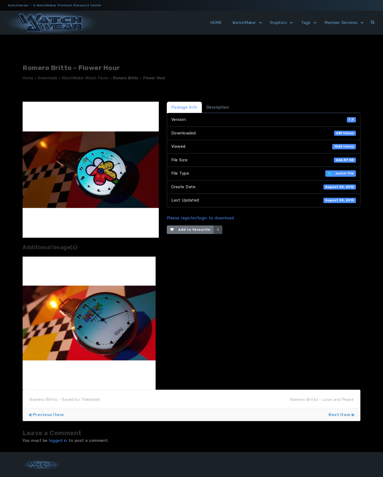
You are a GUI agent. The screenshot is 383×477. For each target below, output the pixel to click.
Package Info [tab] (184, 107)
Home (28, 78)
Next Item (339, 414)
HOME (216, 22)
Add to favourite (190, 230)
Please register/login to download (200, 218)
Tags (306, 22)
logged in (58, 440)
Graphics (278, 22)
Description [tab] (217, 107)
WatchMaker (244, 22)
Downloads (47, 78)
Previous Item (48, 414)
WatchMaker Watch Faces (85, 78)
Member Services (341, 22)
